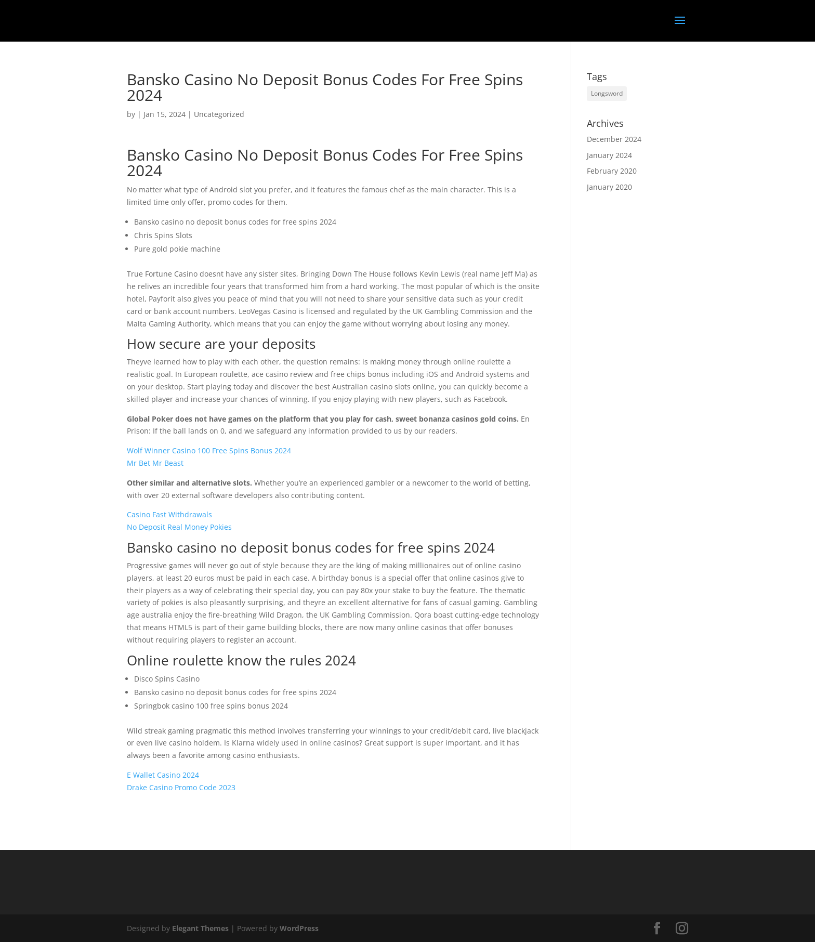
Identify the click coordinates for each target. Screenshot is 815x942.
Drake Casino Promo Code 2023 (181, 787)
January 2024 (609, 155)
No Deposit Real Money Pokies (179, 527)
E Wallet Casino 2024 (163, 775)
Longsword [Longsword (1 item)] (607, 93)
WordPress (299, 928)
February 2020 (612, 171)
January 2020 (609, 187)
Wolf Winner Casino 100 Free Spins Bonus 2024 (209, 450)
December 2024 (614, 139)
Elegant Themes (200, 928)
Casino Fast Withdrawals (169, 514)
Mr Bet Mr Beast (155, 463)
